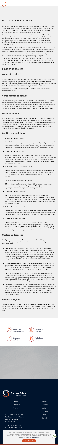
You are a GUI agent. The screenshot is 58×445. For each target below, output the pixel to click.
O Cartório (16, 405)
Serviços (16, 408)
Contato (45, 405)
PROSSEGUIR (29, 440)
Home (16, 401)
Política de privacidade (32, 437)
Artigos (44, 401)
